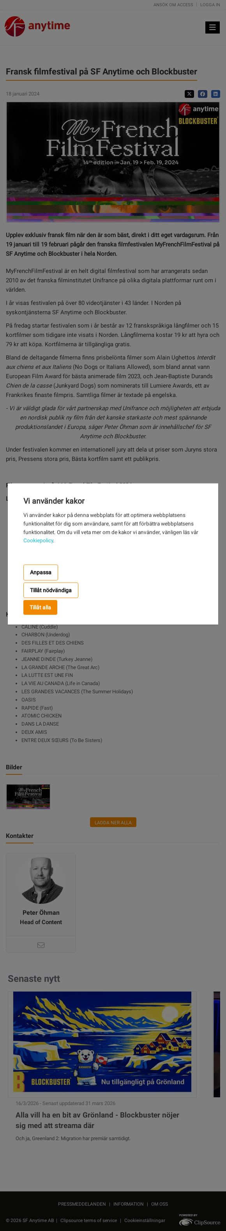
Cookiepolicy (38, 540)
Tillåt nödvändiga (51, 590)
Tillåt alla (40, 607)
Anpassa (40, 572)
